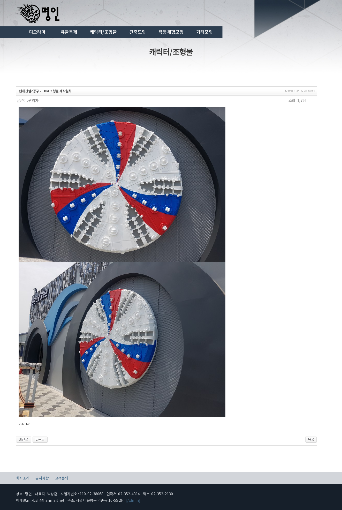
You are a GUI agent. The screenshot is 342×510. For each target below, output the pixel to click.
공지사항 (42, 478)
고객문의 (61, 478)
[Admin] (133, 500)
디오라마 (37, 31)
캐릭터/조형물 (103, 31)
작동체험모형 (171, 31)
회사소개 (22, 478)
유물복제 (69, 31)
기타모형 (204, 31)
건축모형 (137, 31)
